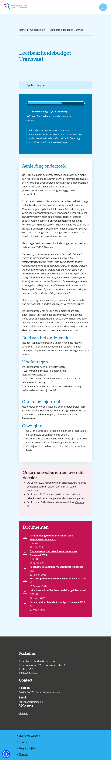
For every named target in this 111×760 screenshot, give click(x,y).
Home (22, 29)
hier (66, 142)
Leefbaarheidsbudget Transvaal (66, 29)
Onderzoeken (37, 29)
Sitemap (23, 754)
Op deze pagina (36, 85)
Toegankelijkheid (28, 748)
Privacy (23, 742)
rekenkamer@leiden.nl (31, 702)
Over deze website (29, 736)
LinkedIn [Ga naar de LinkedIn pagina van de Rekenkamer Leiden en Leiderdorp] (23, 713)
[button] (6, 754)
